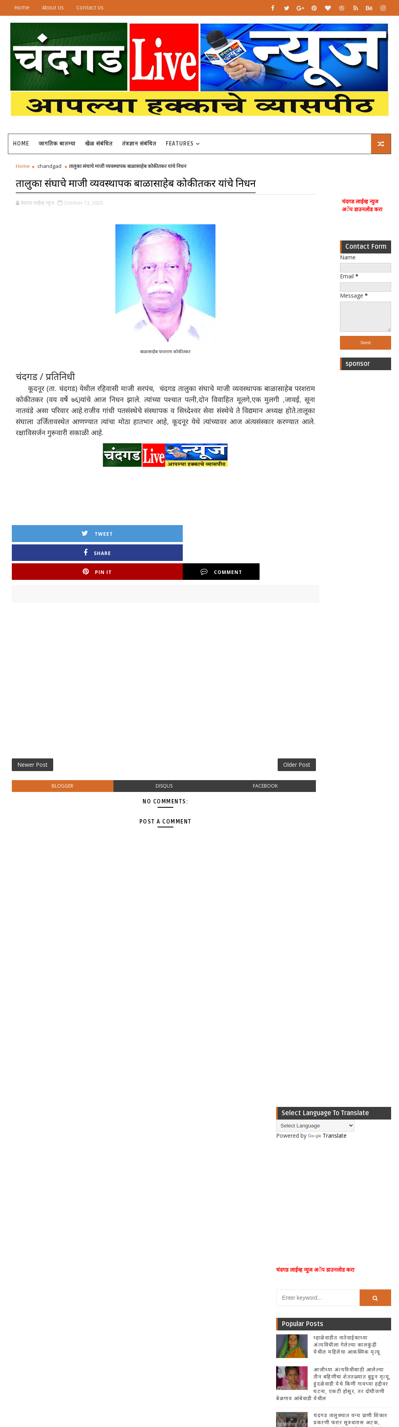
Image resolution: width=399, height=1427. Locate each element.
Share (109, 563)
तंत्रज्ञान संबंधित (139, 143)
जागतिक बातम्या (57, 143)
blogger (55, 782)
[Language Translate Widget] (315, 637)
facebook (226, 782)
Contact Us (90, 7)
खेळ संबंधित (99, 143)
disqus (140, 782)
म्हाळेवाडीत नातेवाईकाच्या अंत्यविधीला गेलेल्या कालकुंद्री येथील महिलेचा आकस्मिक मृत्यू (347, 856)
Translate (327, 646)
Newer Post (32, 758)
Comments (371, 971)
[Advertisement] (365, 495)
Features (180, 143)
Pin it (174, 563)
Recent (295, 971)
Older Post (250, 758)
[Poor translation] (28, 1310)
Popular (333, 971)
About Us (53, 7)
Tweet (44, 563)
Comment (239, 563)
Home (22, 7)
